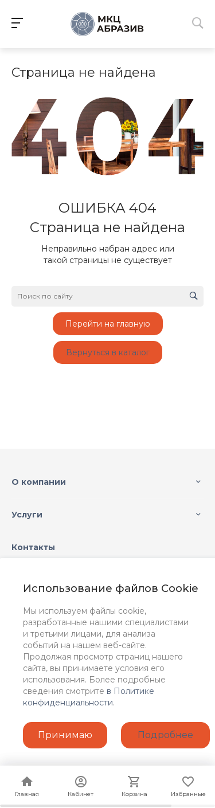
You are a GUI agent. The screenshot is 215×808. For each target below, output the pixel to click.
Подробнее (165, 734)
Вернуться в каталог (108, 352)
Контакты (33, 547)
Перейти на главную (107, 324)
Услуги (26, 514)
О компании (38, 482)
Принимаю (65, 734)
